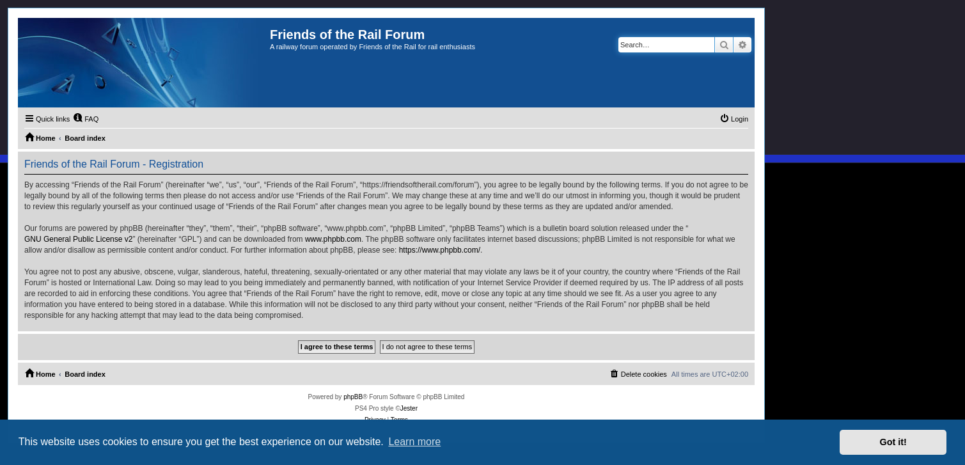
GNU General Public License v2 (78, 239)
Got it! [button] (893, 442)
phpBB (353, 396)
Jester (409, 408)
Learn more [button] (414, 441)
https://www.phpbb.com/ (439, 250)
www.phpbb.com (333, 239)
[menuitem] (85, 119)
